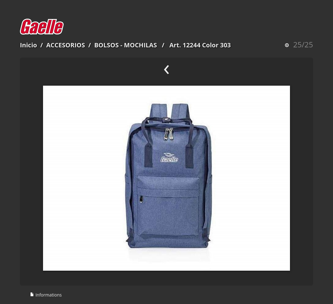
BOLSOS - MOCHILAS (125, 45)
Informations (46, 295)
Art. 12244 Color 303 (200, 45)
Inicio (28, 45)
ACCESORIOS (65, 45)
